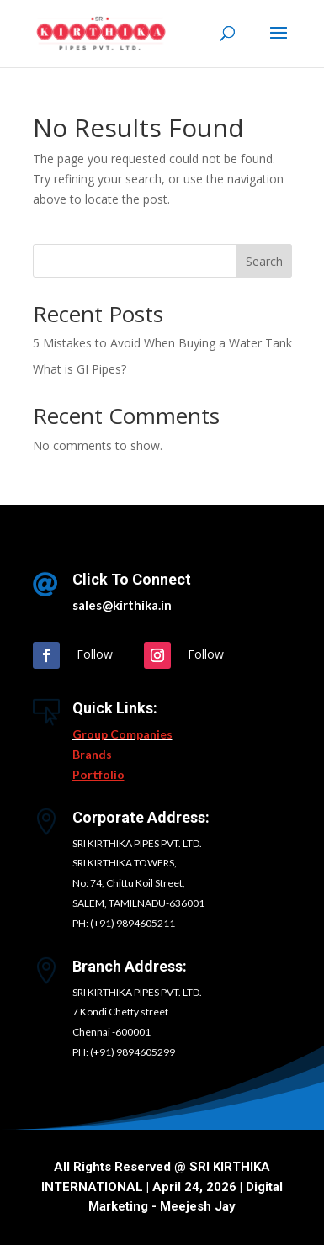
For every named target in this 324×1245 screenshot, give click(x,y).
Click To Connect (131, 579)
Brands (92, 754)
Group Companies (122, 734)
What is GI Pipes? (79, 369)
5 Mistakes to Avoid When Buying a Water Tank (162, 343)
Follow (95, 654)
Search (264, 261)
